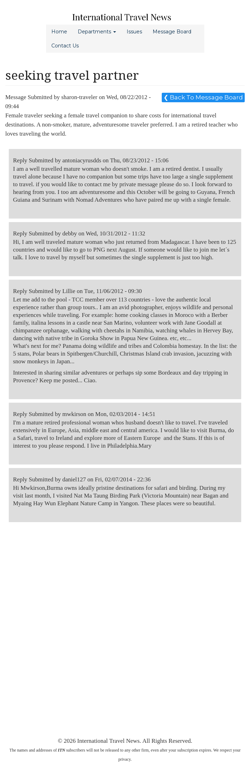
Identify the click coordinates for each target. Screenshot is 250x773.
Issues (134, 31)
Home (59, 31)
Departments (97, 31)
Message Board (172, 31)
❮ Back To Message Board (203, 97)
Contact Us (65, 46)
